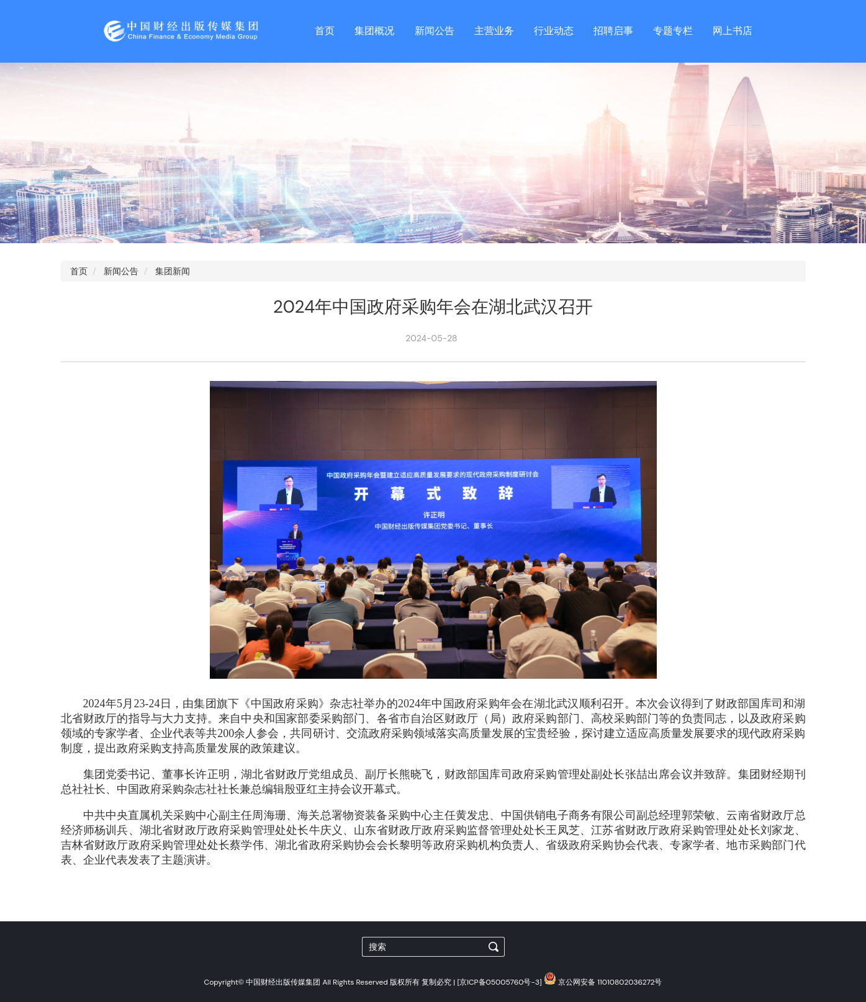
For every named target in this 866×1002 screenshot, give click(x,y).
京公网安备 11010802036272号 (603, 982)
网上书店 (732, 30)
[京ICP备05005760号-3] (499, 982)
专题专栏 (673, 30)
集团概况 (374, 30)
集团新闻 (172, 271)
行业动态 (554, 30)
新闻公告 (434, 30)
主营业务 (494, 30)
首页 (325, 30)
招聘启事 (613, 30)
